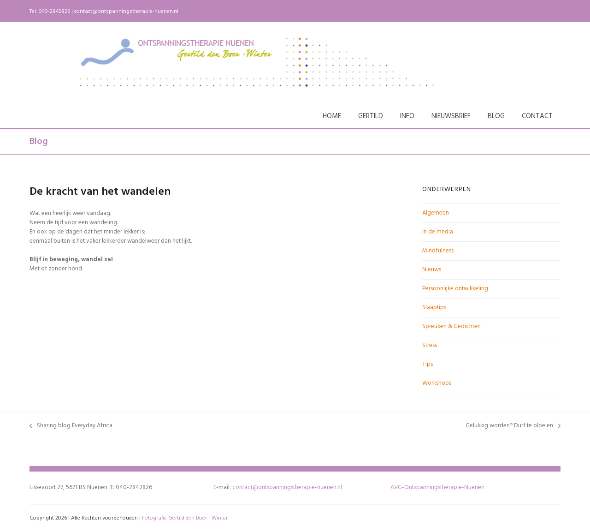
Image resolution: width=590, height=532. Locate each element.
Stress (429, 345)
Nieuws (431, 270)
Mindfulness (438, 251)
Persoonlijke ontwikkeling (455, 288)
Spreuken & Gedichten (451, 326)
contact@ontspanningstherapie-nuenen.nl (126, 11)
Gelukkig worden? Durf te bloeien (513, 425)
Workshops (436, 383)
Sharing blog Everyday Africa (71, 425)
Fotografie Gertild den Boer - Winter (185, 518)
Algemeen (435, 213)
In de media (437, 232)
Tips (427, 364)
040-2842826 (54, 11)
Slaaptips (434, 307)
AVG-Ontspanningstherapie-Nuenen (437, 487)
